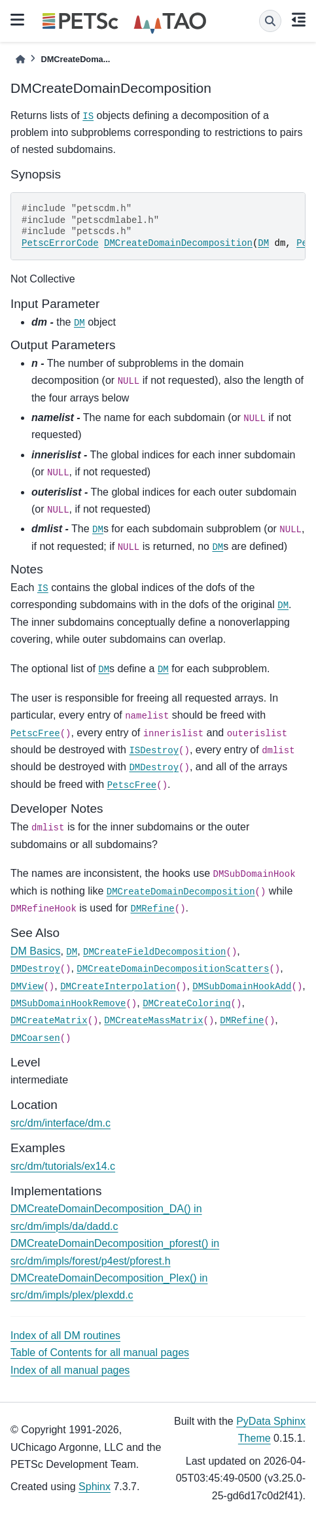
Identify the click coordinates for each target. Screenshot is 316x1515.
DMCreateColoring (186, 1003)
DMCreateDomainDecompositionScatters (173, 969)
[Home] (20, 59)
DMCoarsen (35, 1038)
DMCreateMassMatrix (153, 1020)
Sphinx (95, 1486)
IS (88, 116)
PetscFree (35, 733)
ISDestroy (154, 750)
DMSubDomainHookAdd (241, 986)
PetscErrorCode (60, 243)
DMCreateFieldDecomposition (154, 952)
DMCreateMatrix (49, 1020)
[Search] (270, 21)
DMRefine (153, 909)
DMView (26, 986)
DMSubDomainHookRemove (68, 1003)
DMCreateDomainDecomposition (178, 243)
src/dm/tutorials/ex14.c (62, 1166)
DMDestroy (154, 767)
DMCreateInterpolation (117, 986)
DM (263, 243)
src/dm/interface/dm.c (60, 1123)
